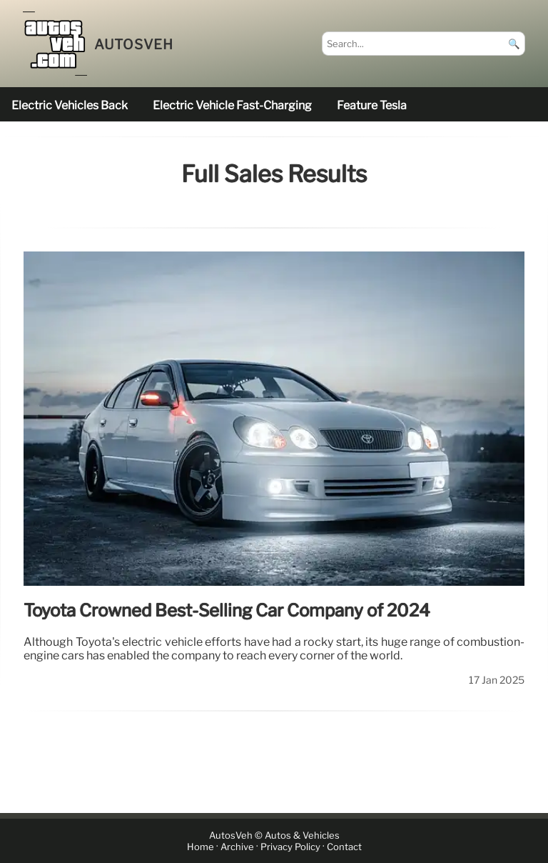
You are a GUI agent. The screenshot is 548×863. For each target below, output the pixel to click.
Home (200, 847)
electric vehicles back (69, 105)
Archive (237, 847)
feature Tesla (372, 105)
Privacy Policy (290, 847)
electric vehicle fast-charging (232, 105)
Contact (344, 847)
